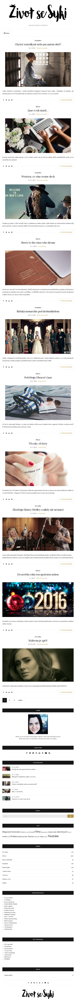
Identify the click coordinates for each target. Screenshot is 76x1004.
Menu (6, 33)
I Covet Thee (8, 950)
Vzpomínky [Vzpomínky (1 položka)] (36, 836)
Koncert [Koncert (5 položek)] (64, 832)
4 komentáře (42, 246)
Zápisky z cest (6, 879)
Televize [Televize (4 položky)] (31, 836)
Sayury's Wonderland (10, 923)
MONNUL (7, 959)
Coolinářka (7, 900)
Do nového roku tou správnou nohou (38, 574)
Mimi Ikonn (7, 957)
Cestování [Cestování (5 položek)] (15, 832)
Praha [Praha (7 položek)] (13, 836)
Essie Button (7, 946)
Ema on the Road (9, 902)
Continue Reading (66, 100)
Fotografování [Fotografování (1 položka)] (44, 832)
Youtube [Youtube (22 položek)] (53, 836)
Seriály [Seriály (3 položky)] (25, 836)
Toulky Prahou (6, 871)
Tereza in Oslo (8, 925)
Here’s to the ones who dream (38, 242)
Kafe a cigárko (8, 906)
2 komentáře (42, 381)
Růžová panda (8, 921)
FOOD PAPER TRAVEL (10, 904)
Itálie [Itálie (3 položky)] (54, 832)
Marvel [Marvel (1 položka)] (69, 832)
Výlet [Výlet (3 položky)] (41, 836)
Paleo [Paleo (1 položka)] (9, 836)
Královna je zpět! (38, 640)
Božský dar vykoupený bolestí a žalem (23, 769)
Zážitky (4, 883)
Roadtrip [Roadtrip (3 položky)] (19, 836)
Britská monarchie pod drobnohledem (38, 311)
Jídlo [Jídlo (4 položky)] (58, 832)
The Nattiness (8, 927)
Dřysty (38, 106)
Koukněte (38, 40)
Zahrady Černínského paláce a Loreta (23, 777)
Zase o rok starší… (38, 110)
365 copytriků (8, 944)
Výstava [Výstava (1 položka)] (46, 836)
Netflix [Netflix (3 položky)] (4, 836)
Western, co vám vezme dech (38, 176)
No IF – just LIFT (9, 916)
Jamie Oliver (8, 955)
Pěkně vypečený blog (10, 919)
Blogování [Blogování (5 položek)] (6, 832)
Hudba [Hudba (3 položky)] (50, 832)
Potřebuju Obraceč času (38, 377)
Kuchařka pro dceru (10, 912)
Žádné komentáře (42, 48)
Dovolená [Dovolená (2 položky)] (31, 832)
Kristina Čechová (9, 910)
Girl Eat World (8, 948)
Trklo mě (5, 875)
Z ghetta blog (8, 929)
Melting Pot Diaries (9, 914)
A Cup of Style (8, 898)
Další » (21, 700)
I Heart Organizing (9, 953)
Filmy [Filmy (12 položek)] (38, 831)
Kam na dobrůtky (7, 860)
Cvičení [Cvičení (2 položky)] (22, 832)
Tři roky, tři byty (38, 443)
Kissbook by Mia (9, 908)
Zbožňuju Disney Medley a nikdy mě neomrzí (38, 509)
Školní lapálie (6, 867)
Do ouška (38, 506)
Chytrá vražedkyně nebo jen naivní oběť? (38, 44)
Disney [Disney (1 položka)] (26, 832)
